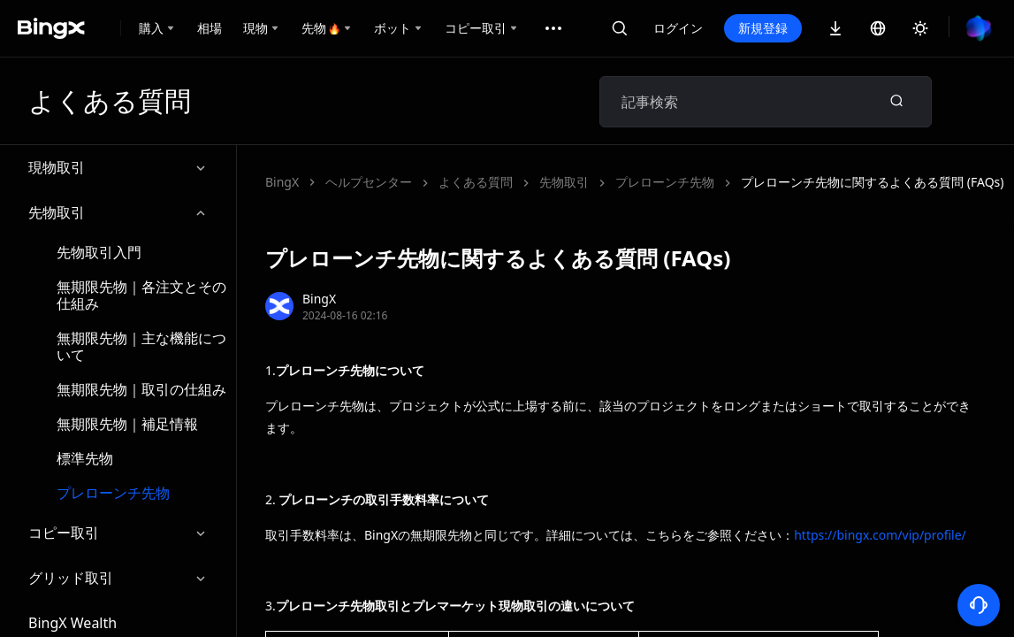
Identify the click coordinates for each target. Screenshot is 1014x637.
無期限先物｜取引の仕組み (141, 389)
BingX (282, 182)
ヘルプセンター (368, 182)
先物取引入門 (99, 252)
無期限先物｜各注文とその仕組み (141, 295)
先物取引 (118, 212)
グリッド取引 (118, 578)
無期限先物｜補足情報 (127, 424)
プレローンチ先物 (113, 493)
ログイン (678, 28)
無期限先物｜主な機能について (141, 346)
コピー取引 (118, 533)
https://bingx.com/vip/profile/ (880, 535)
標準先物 (85, 458)
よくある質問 (475, 182)
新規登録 (763, 28)
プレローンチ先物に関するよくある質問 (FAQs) (872, 182)
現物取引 (118, 167)
